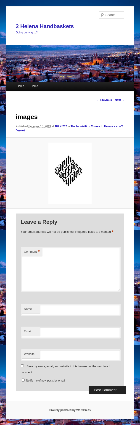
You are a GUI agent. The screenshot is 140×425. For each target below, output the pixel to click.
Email (28, 331)
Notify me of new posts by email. (46, 380)
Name (28, 309)
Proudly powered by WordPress (70, 410)
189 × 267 (61, 126)
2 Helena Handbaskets (45, 26)
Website (29, 354)
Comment (32, 252)
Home (20, 86)
